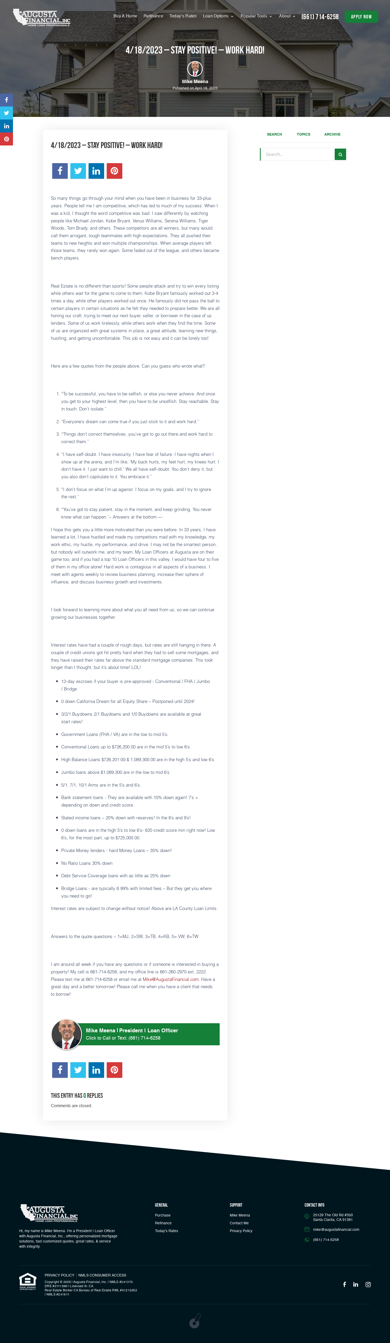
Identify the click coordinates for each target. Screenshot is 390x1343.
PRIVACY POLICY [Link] (59, 1275)
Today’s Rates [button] (183, 16)
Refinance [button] (163, 1223)
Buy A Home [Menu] (125, 16)
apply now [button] (361, 16)
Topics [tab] (303, 134)
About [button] (285, 16)
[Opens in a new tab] (6, 100)
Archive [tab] (332, 134)
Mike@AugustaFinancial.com (171, 979)
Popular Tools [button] (254, 16)
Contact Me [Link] (239, 1223)
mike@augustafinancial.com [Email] (336, 1230)
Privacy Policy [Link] (241, 1231)
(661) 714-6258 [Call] (320, 17)
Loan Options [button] (216, 16)
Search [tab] (274, 134)
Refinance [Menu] (153, 16)
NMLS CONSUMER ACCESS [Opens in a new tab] (102, 1275)
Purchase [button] (163, 1215)
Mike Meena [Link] (240, 1215)
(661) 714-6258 (144, 1038)
